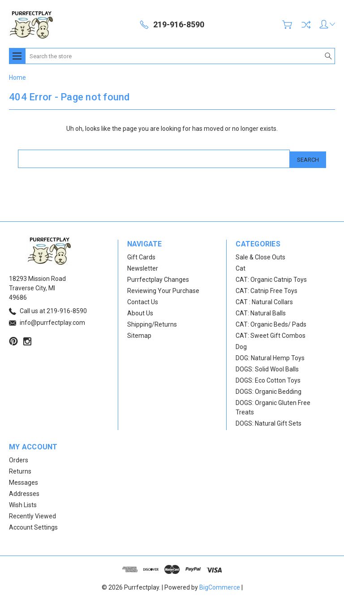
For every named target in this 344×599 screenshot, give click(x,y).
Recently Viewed (32, 514)
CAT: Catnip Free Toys (266, 289)
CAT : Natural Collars (264, 300)
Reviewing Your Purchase (163, 289)
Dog (241, 345)
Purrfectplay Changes (158, 277)
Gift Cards (141, 255)
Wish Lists (23, 503)
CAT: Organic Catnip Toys (271, 277)
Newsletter (142, 266)
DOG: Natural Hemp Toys (270, 356)
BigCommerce (219, 585)
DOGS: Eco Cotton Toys (268, 378)
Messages (23, 480)
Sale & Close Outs (260, 255)
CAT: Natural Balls (261, 311)
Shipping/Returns (152, 322)
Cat (240, 266)
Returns (20, 469)
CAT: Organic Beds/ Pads (271, 322)
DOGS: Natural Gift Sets (268, 421)
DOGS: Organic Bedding (268, 389)
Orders (18, 458)
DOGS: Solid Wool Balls (267, 367)
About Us (140, 311)
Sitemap (139, 333)
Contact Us (142, 300)
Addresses (24, 492)
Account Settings (33, 525)
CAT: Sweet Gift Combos (270, 333)
